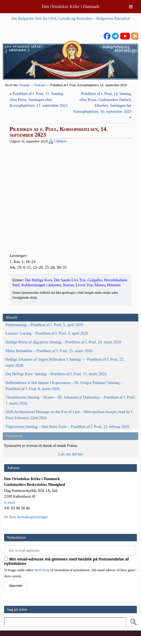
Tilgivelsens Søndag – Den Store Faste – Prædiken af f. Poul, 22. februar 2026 (67, 426)
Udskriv (60, 141)
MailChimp (41, 570)
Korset (68, 285)
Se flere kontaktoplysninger (26, 517)
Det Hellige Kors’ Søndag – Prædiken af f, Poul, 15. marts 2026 (55, 374)
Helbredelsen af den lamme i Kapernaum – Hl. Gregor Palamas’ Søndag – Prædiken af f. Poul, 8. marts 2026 (64, 385)
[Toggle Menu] (130, 6)
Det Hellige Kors (38, 280)
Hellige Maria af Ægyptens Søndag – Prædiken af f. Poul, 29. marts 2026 (63, 342)
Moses (100, 285)
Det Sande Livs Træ (69, 280)
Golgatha (94, 280)
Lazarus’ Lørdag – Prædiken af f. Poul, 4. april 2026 (46, 333)
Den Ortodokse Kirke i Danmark (70, 6)
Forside (25, 85)
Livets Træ (84, 285)
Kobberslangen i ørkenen (41, 285)
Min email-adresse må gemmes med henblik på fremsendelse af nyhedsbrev (66, 561)
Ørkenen (114, 285)
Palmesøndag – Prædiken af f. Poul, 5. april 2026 (44, 325)
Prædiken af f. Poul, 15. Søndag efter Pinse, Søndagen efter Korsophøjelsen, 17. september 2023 (39, 99)
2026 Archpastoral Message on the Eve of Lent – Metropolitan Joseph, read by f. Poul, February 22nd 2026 (69, 415)
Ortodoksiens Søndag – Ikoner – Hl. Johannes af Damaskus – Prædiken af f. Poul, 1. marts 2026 (70, 400)
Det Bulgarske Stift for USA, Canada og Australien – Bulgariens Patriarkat (70, 18)
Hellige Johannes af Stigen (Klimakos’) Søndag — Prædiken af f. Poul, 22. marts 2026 (64, 362)
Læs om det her (70, 454)
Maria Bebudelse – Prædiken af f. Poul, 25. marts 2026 (49, 351)
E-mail (9, 502)
